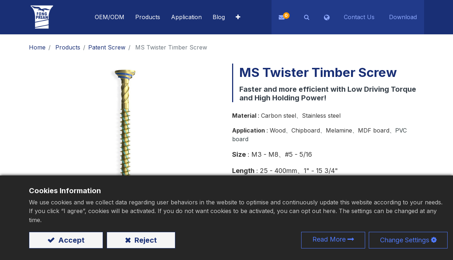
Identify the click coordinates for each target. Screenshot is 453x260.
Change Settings (404, 240)
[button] (238, 17)
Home (37, 47)
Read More (329, 239)
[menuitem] (186, 17)
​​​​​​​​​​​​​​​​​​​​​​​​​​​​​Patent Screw (106, 47)
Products (67, 47)
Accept (70, 240)
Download (403, 17)
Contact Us (359, 17)
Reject (145, 240)
